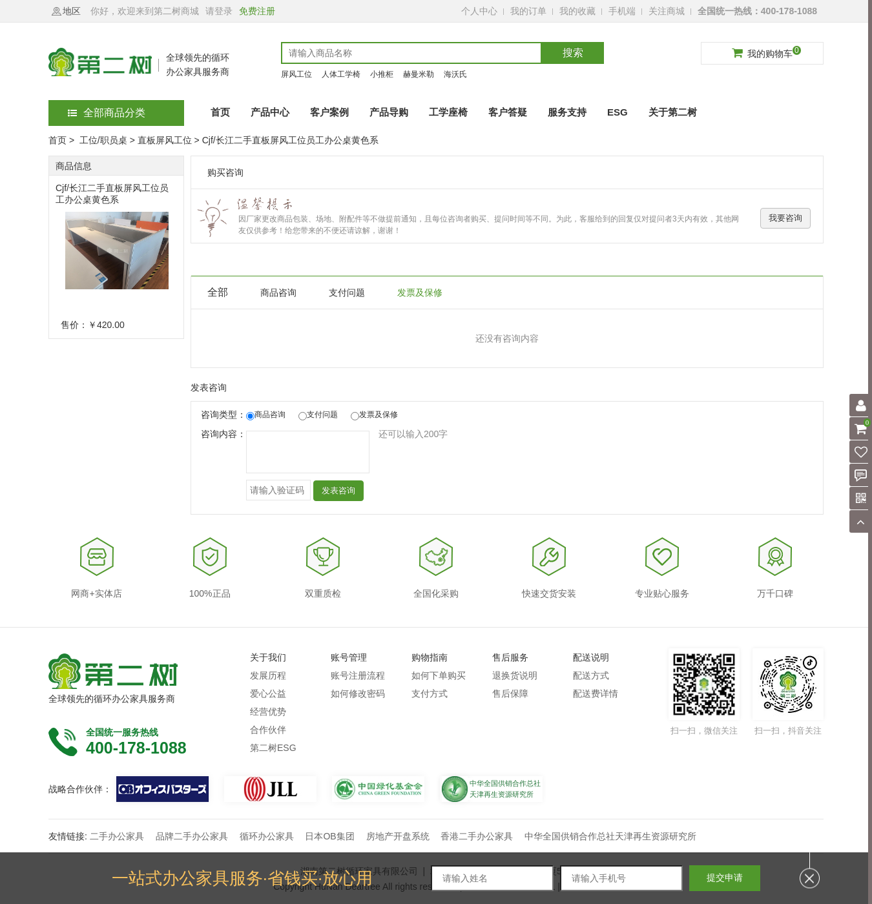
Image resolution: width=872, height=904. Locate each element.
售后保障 (510, 693)
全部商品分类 (106, 112)
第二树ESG (273, 748)
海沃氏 (455, 74)
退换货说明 (514, 675)
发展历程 (268, 675)
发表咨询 (338, 490)
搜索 (573, 52)
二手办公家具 (117, 836)
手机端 (622, 11)
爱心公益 (268, 693)
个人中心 (479, 11)
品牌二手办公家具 (192, 836)
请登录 (219, 11)
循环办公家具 (267, 836)
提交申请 (725, 877)
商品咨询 (278, 292)
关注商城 (667, 11)
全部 (217, 292)
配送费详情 (595, 693)
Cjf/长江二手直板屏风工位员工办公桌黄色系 (112, 194)
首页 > (62, 140)
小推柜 (381, 74)
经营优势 (268, 711)
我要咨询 (785, 218)
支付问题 (347, 292)
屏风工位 (296, 74)
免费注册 (257, 11)
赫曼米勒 (418, 74)
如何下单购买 (438, 675)
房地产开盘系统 (398, 836)
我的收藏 (577, 11)
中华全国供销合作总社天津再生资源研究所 (610, 836)
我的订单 (528, 11)
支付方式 (429, 693)
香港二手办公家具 (477, 836)
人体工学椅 (341, 74)
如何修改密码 (358, 693)
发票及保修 (419, 292)
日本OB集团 (329, 836)
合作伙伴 (268, 729)
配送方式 (591, 675)
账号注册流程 (358, 675)
